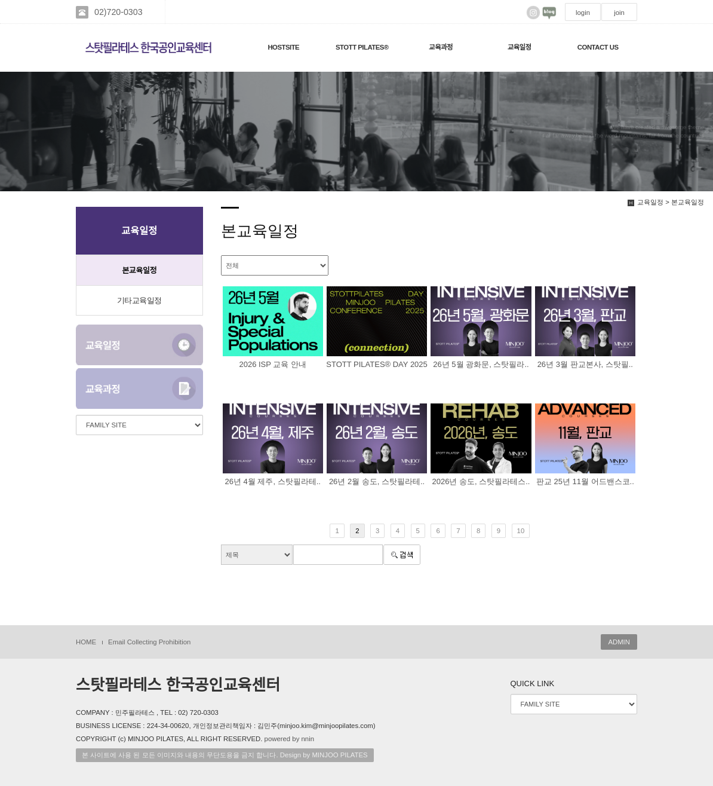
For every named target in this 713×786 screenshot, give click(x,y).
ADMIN (619, 642)
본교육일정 (139, 270)
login (583, 12)
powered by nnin (289, 738)
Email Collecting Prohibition (149, 642)
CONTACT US (598, 47)
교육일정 (519, 47)
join (619, 12)
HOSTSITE (283, 47)
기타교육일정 (139, 300)
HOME (86, 642)
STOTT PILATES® (362, 47)
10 (521, 530)
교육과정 (441, 47)
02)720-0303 (118, 12)
